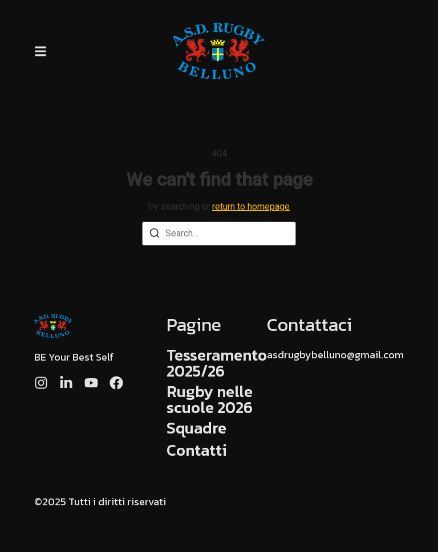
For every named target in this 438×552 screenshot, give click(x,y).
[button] (40, 51)
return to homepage (251, 206)
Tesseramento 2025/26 (217, 363)
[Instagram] (41, 383)
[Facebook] (116, 383)
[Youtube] (91, 383)
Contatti (197, 450)
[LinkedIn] (66, 383)
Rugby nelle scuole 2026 (210, 399)
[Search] (154, 235)
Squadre (196, 428)
